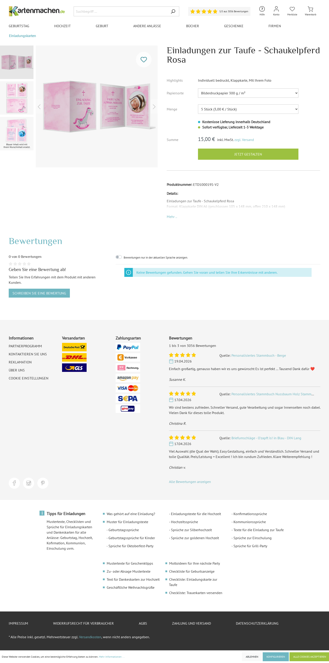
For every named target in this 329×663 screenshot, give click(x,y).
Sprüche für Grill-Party (250, 546)
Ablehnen (252, 656)
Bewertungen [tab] (35, 241)
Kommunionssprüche (249, 522)
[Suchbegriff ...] (120, 11)
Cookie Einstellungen (28, 378)
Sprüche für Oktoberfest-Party (130, 546)
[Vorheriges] (39, 106)
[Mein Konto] (276, 11)
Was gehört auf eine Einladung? (131, 514)
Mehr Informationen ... (112, 656)
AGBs (143, 623)
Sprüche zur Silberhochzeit (191, 530)
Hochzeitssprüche (184, 522)
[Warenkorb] (310, 11)
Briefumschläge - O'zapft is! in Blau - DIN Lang (266, 438)
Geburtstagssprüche (123, 530)
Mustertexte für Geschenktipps (130, 563)
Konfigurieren (276, 656)
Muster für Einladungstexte (127, 522)
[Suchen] (173, 11)
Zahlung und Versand (191, 623)
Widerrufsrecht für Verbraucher (83, 623)
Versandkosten (90, 637)
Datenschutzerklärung (257, 623)
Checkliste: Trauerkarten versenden (195, 592)
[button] (172, 216)
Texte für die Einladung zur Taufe (258, 530)
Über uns (17, 370)
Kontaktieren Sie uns (28, 354)
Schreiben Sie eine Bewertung (39, 293)
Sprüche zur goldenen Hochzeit (195, 538)
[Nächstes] (154, 106)
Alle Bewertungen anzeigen (190, 481)
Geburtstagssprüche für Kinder (131, 538)
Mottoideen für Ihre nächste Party (194, 563)
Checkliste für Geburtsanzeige (191, 571)
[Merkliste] (292, 11)
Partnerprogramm (25, 346)
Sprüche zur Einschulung (252, 538)
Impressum (18, 623)
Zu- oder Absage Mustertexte (128, 571)
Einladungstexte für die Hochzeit (196, 514)
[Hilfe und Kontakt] (262, 11)
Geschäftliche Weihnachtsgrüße (130, 587)
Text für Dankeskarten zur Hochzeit (133, 579)
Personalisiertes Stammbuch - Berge (258, 355)
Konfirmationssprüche (250, 514)
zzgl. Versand (244, 139)
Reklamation (20, 362)
